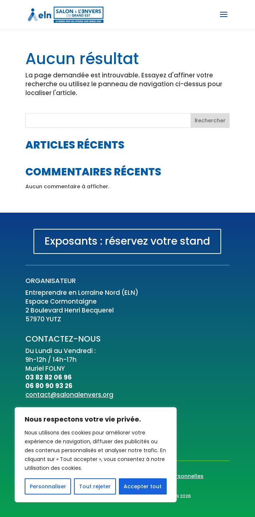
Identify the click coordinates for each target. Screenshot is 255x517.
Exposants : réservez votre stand (127, 241)
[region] (96, 454)
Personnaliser (48, 486)
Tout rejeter (95, 486)
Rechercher (210, 120)
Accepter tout (143, 486)
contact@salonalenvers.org (69, 394)
